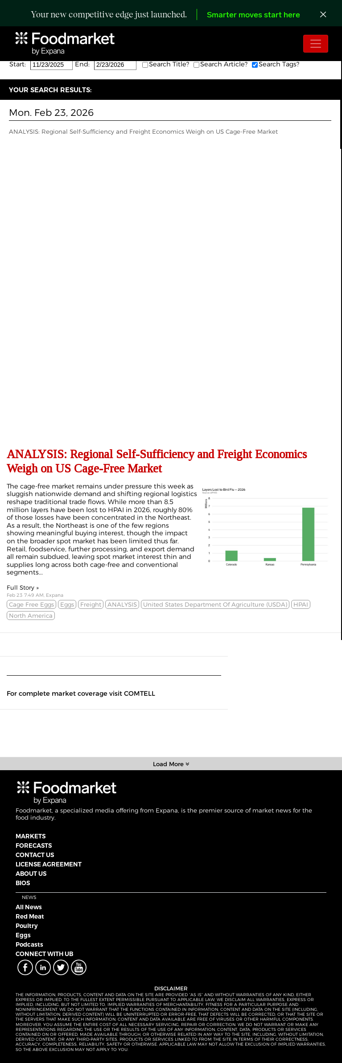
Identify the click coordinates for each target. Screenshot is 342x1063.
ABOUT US (31, 873)
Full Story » (23, 587)
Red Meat (30, 916)
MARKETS (30, 836)
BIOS (23, 883)
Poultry (27, 925)
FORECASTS (34, 845)
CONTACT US (35, 854)
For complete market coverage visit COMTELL (81, 694)
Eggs (23, 935)
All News (29, 907)
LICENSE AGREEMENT (49, 864)
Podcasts (29, 944)
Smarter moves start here (253, 15)
